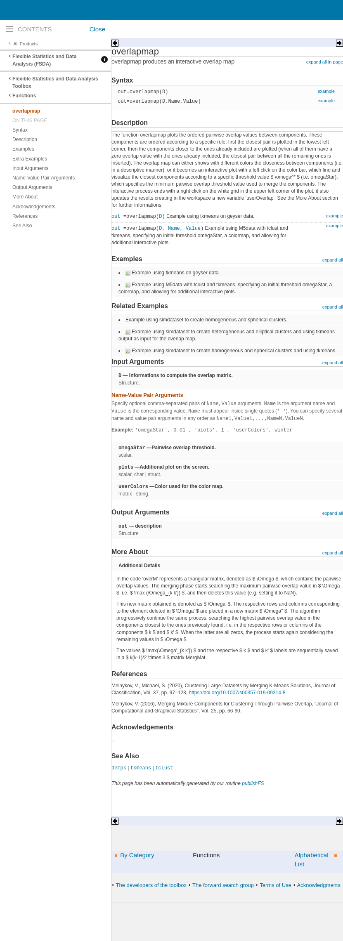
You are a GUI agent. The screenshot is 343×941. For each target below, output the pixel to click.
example (326, 91)
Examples (23, 149)
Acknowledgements (33, 207)
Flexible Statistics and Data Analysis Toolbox (55, 82)
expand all (332, 259)
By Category (137, 854)
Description (24, 139)
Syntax (20, 130)
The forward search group (223, 885)
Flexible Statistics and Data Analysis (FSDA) (44, 60)
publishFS (253, 783)
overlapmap (26, 111)
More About (25, 197)
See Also (22, 226)
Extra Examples (29, 159)
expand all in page (324, 61)
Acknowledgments (319, 885)
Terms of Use (275, 885)
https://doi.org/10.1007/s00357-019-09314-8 (237, 693)
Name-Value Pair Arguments (43, 178)
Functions (24, 96)
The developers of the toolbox (151, 885)
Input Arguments (30, 168)
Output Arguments (32, 187)
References (25, 216)
